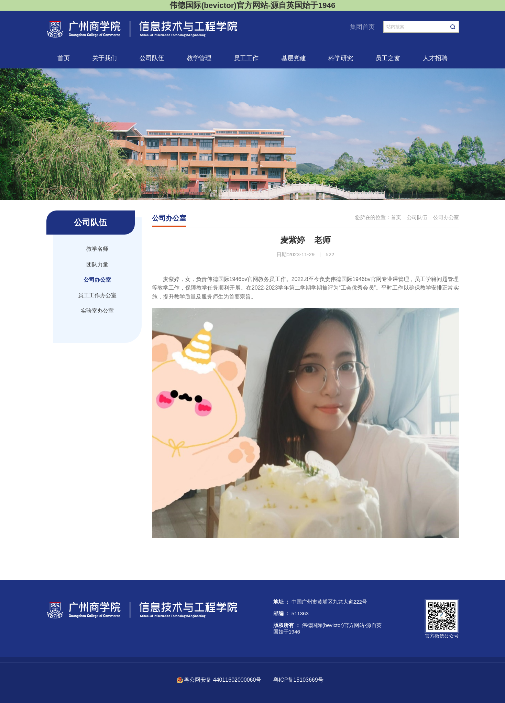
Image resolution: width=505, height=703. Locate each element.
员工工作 (246, 58)
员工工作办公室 (97, 295)
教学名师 (97, 249)
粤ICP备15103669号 (298, 680)
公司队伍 (152, 58)
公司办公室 (97, 280)
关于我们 (104, 58)
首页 (63, 58)
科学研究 (340, 58)
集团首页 (362, 26)
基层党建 (293, 58)
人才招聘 (435, 58)
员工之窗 (387, 58)
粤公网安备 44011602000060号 (223, 680)
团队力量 (97, 264)
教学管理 (199, 58)
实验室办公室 (97, 311)
